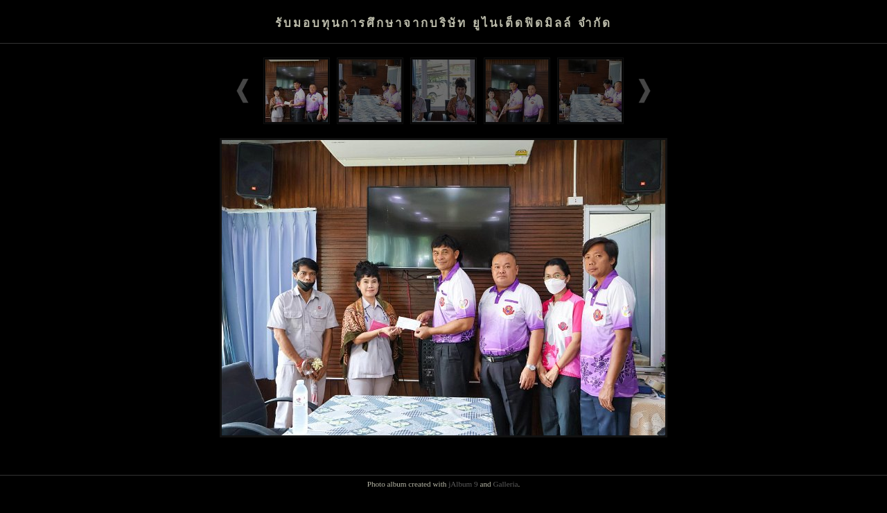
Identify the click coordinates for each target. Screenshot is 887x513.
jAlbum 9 (463, 484)
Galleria (505, 484)
